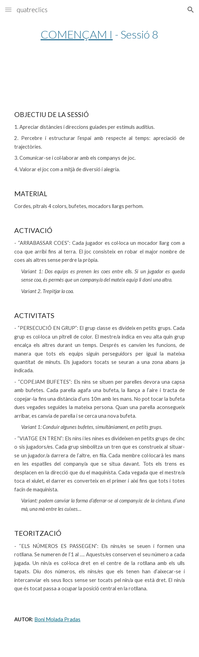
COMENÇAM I (77, 34)
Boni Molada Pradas (57, 619)
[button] (8, 9)
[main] (99, 34)
